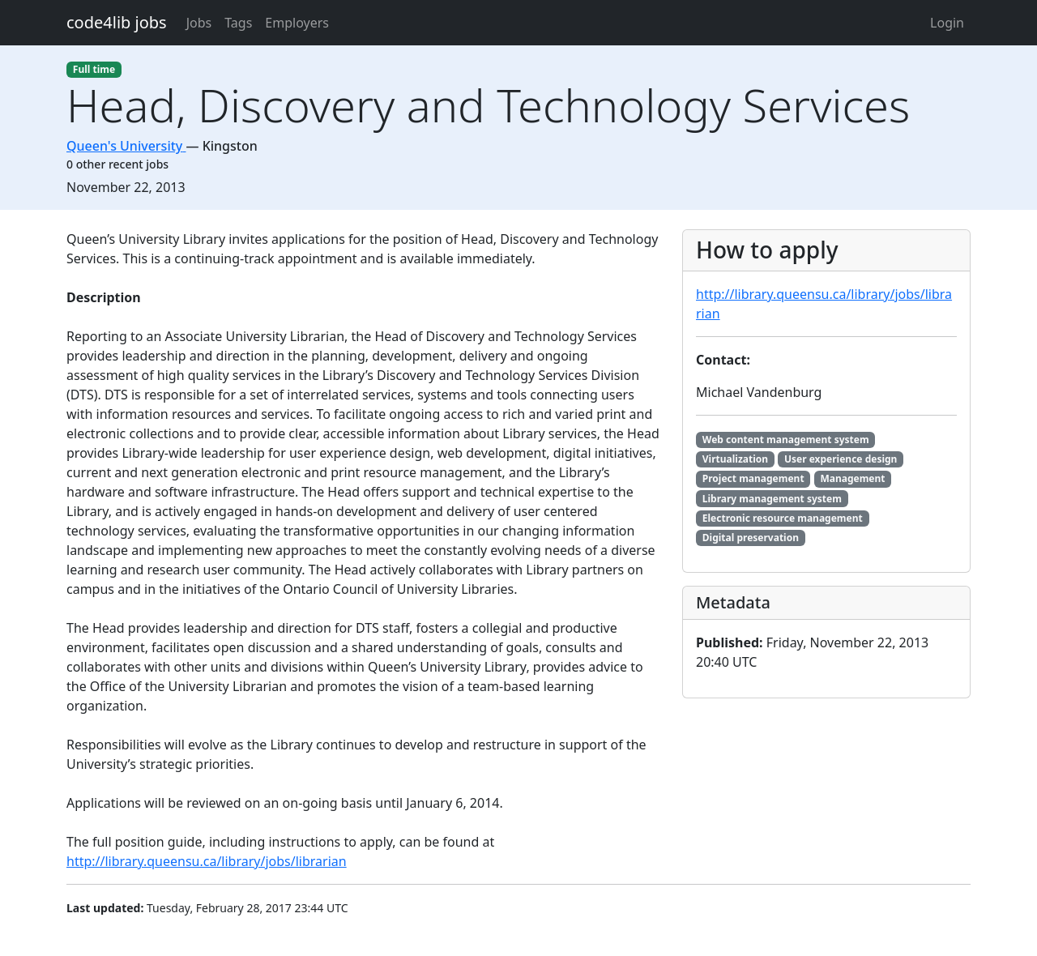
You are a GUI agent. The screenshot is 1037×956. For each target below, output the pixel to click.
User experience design (841, 459)
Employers (297, 23)
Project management (753, 478)
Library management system (772, 499)
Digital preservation (750, 537)
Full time (94, 69)
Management (852, 478)
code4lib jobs (116, 22)
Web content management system (785, 439)
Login (947, 23)
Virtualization (735, 459)
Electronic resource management (782, 518)
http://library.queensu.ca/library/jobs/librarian (206, 861)
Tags (238, 23)
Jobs (199, 23)
